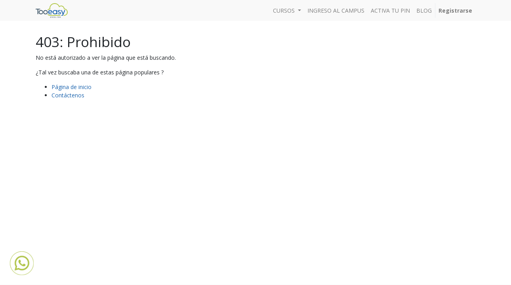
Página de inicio (71, 87)
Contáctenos (67, 95)
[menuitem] (336, 10)
